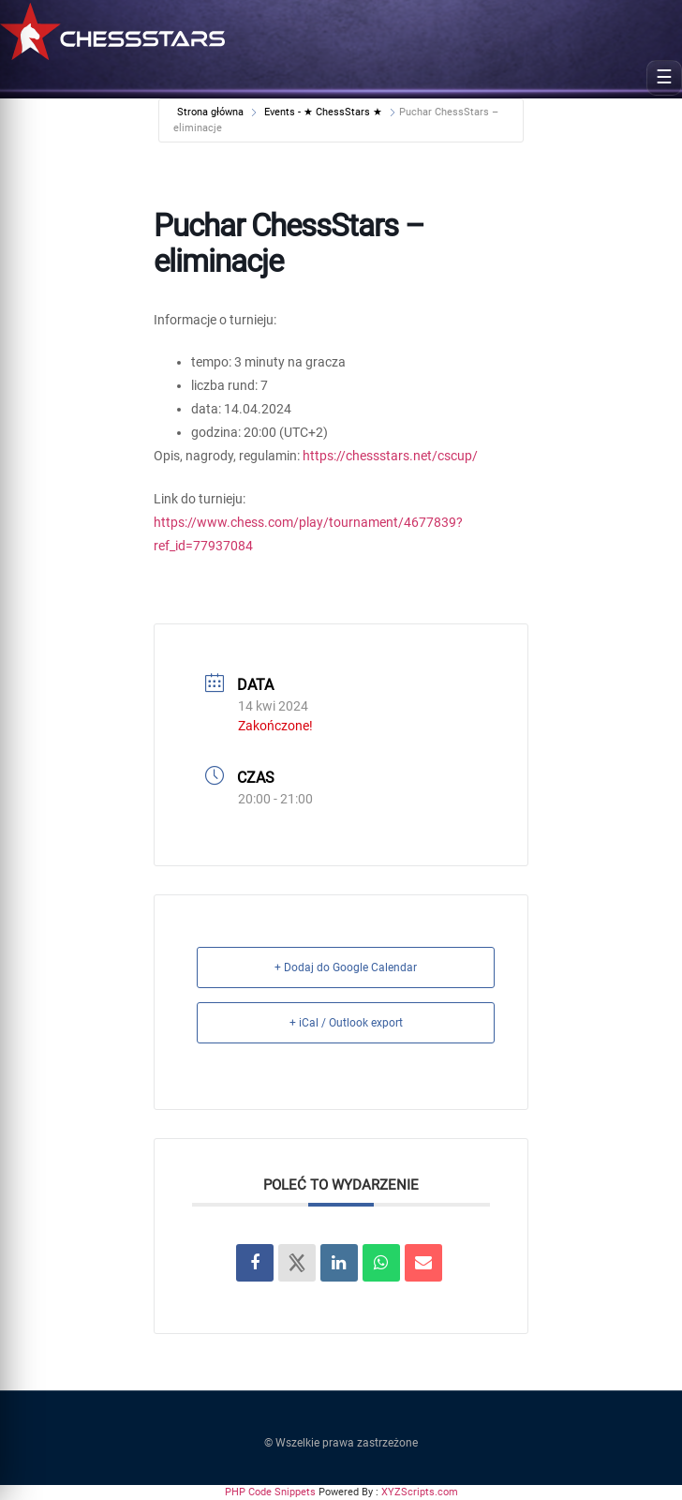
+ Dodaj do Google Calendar (345, 967)
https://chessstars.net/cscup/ (390, 455)
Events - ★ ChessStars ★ (323, 112)
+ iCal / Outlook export (346, 1022)
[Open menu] (664, 78)
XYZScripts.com (419, 1492)
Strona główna (211, 112)
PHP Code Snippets (270, 1492)
